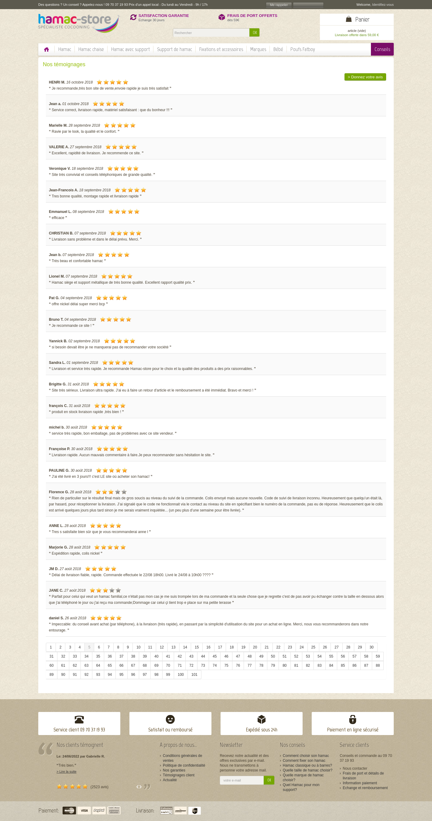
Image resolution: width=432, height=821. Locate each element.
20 (255, 647)
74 (215, 665)
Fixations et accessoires (221, 49)
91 (75, 674)
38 (133, 656)
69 (156, 665)
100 (181, 674)
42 (180, 656)
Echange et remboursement (365, 788)
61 (63, 665)
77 (250, 665)
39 (145, 656)
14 (185, 647)
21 (267, 647)
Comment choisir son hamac (306, 756)
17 (220, 647)
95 (121, 674)
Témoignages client (178, 775)
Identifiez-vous (383, 4)
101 (194, 674)
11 (150, 647)
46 (226, 656)
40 (156, 656)
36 (110, 656)
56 (343, 656)
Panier (362, 19)
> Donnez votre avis (365, 77)
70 (168, 665)
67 (133, 665)
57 (354, 656)
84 (331, 665)
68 (145, 665)
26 (325, 647)
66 (121, 665)
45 (215, 656)
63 (86, 665)
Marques (258, 49)
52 (296, 656)
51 (284, 656)
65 (110, 665)
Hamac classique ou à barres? (307, 765)
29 (360, 647)
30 (371, 647)
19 (243, 647)
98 (156, 674)
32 (63, 656)
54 (319, 656)
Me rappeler (279, 5)
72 (191, 665)
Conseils (382, 49)
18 (232, 647)
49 (261, 656)
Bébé (278, 49)
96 (133, 674)
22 (278, 647)
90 (63, 674)
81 (296, 665)
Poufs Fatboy (302, 49)
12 (162, 647)
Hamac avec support (130, 49)
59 (378, 656)
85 (343, 665)
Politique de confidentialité (184, 765)
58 (366, 656)
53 (308, 656)
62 (75, 665)
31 (51, 656)
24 (301, 647)
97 (145, 674)
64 (98, 665)
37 (121, 656)
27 (336, 647)
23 (290, 647)
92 (86, 674)
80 (284, 665)
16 (208, 647)
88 (378, 665)
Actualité (170, 780)
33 (75, 656)
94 (110, 674)
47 (238, 656)
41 (168, 656)
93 (98, 674)
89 (51, 674)
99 (168, 674)
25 (313, 647)
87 (366, 665)
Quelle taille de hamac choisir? (307, 770)
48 (250, 656)
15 (197, 647)
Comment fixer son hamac (304, 760)
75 (226, 665)
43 (191, 656)
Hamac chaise (91, 49)
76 (238, 665)
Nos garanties (174, 770)
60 (51, 665)
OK (255, 32)
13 (173, 647)
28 (348, 647)
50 (273, 656)
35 (98, 656)
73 (203, 665)
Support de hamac (174, 49)
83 (319, 665)
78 (261, 665)
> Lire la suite (67, 771)
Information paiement (360, 783)
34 (86, 656)
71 (180, 665)
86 (354, 665)
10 (138, 647)
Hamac (64, 49)
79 (273, 665)
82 (308, 665)
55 (331, 656)
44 (203, 656)
